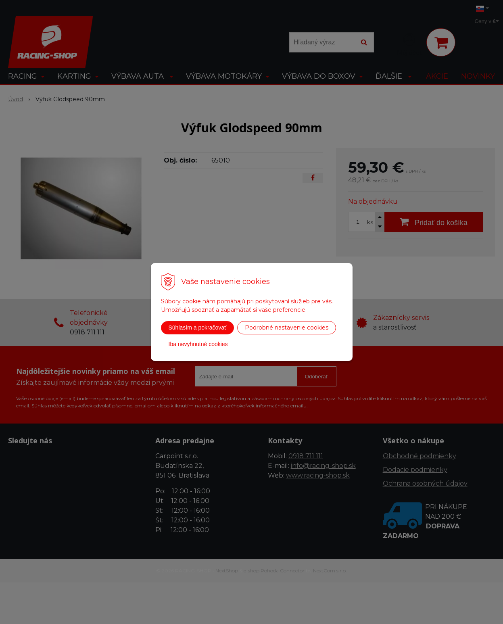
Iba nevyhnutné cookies (198, 344)
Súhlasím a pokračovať (198, 327)
